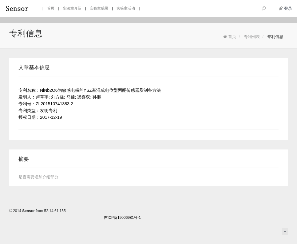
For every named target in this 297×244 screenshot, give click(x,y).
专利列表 (252, 36)
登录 (285, 8)
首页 (229, 36)
